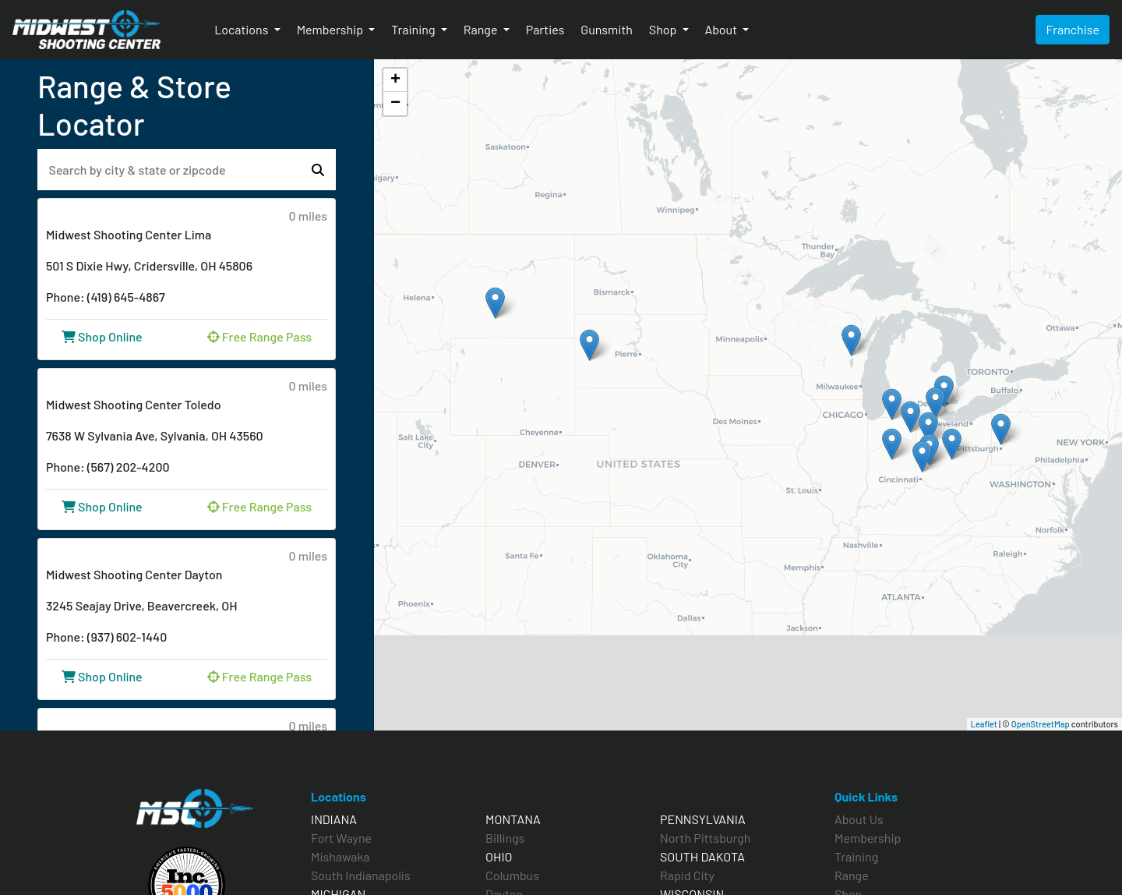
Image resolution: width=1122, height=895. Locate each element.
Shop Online (102, 336)
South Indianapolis (361, 875)
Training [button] (414, 29)
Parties (545, 29)
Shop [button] (664, 29)
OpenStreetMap (1040, 724)
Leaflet (984, 724)
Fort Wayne (341, 837)
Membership (867, 837)
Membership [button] (331, 29)
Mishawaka (340, 856)
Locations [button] (242, 29)
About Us (859, 819)
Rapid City (687, 875)
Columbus (512, 875)
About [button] (722, 29)
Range (851, 875)
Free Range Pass (259, 336)
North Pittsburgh (705, 837)
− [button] (395, 103)
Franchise (1072, 29)
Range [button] (482, 29)
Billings (504, 837)
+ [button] (395, 80)
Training (856, 856)
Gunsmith (606, 29)
